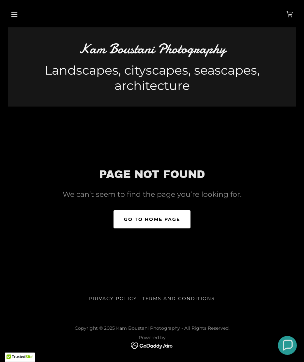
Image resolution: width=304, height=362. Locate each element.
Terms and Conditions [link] (178, 298)
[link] (289, 14)
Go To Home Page (152, 219)
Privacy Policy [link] (113, 298)
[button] (14, 14)
